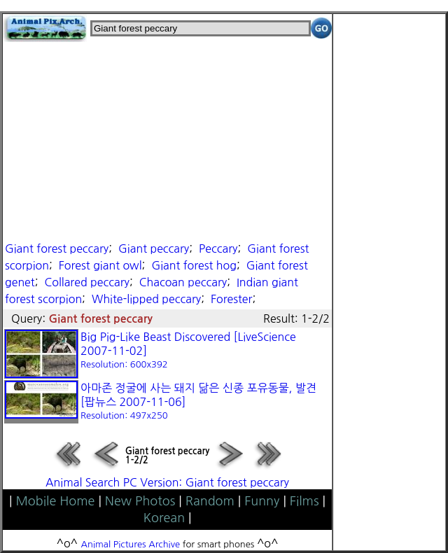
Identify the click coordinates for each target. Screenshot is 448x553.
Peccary (218, 248)
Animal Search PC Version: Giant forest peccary (167, 482)
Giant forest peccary (56, 248)
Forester (231, 298)
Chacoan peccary (183, 282)
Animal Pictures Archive (131, 544)
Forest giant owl (100, 265)
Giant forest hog (194, 265)
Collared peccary (86, 282)
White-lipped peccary (146, 298)
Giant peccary (153, 248)
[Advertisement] (167, 140)
